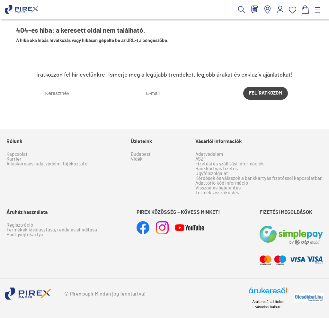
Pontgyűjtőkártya (24, 234)
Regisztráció (19, 225)
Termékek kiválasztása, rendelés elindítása (51, 230)
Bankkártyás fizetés (216, 168)
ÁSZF (200, 159)
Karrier (14, 159)
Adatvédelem (209, 154)
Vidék (137, 159)
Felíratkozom (265, 93)
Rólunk (14, 141)
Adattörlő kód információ (221, 183)
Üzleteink (141, 141)
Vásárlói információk (218, 141)
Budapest (141, 154)
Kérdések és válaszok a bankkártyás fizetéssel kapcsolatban (259, 178)
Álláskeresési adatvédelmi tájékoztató (46, 164)
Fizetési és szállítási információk (229, 164)
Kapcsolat (17, 154)
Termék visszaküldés (217, 192)
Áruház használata (27, 212)
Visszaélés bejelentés (218, 188)
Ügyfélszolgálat (211, 173)
